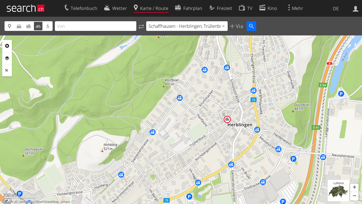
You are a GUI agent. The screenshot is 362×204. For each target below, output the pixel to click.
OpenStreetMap (47, 202)
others (65, 202)
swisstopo (26, 202)
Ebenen (7, 58)
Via (238, 26)
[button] (354, 188)
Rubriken (7, 46)
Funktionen (7, 70)
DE (336, 8)
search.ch (11, 202)
